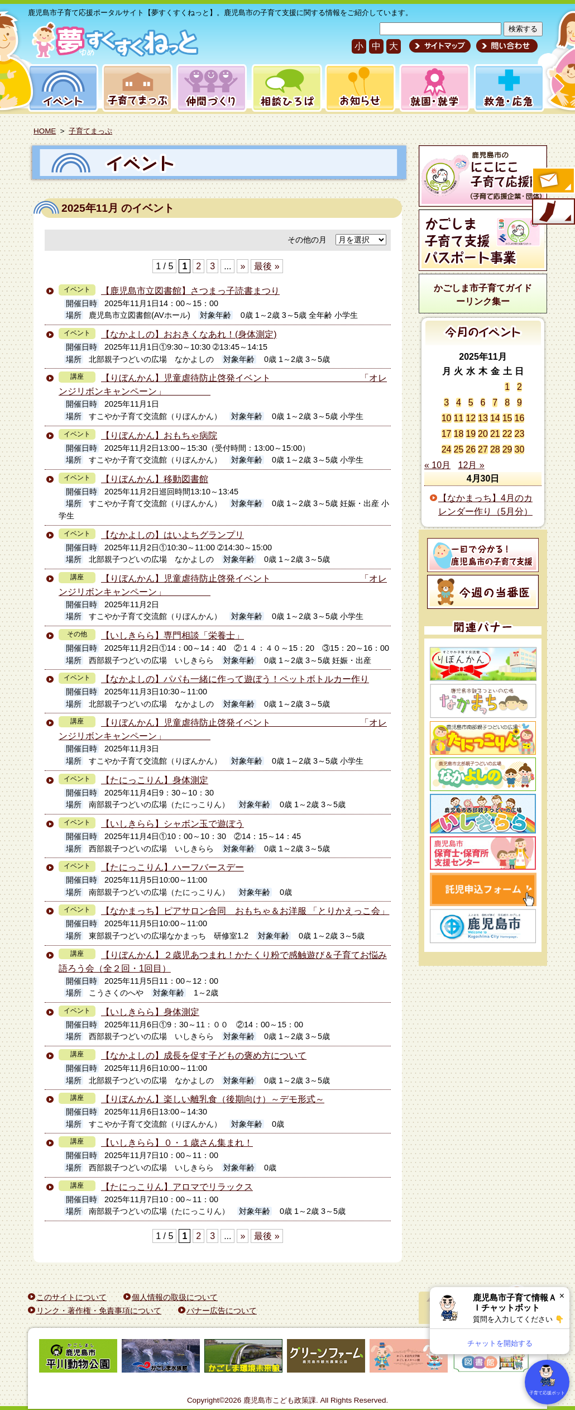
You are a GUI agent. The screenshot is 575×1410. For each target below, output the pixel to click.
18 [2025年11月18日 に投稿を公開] (459, 434)
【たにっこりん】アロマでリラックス (177, 1187)
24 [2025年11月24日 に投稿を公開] (447, 449)
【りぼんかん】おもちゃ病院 (159, 435)
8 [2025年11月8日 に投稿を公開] (507, 402)
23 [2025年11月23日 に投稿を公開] (519, 434)
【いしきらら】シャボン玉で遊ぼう (172, 823)
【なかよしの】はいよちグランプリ (172, 535)
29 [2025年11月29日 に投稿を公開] (507, 449)
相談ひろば (285, 88)
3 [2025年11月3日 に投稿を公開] (446, 402)
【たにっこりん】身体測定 (154, 780)
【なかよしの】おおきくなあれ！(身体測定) (189, 334)
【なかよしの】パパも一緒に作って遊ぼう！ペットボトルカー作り (235, 679)
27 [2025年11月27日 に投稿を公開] (483, 449)
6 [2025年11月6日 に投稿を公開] (483, 402)
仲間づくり (211, 88)
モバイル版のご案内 (552, 212)
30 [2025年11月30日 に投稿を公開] (519, 449)
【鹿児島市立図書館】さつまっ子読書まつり (190, 291)
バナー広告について (221, 1310)
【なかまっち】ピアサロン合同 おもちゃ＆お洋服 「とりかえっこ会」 (245, 911)
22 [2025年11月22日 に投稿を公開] (507, 434)
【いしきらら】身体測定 (150, 1012)
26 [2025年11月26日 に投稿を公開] (471, 449)
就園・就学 (430, 88)
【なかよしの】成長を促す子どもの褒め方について (203, 1055)
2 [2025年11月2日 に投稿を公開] (519, 387)
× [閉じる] (561, 1296)
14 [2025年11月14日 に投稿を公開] (495, 418)
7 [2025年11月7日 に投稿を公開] (494, 402)
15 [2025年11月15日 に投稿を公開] (507, 418)
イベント (61, 88)
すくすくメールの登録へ (552, 182)
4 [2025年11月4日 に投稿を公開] (458, 402)
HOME (44, 131)
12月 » (471, 465)
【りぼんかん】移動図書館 (154, 479)
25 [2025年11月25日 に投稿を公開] (459, 449)
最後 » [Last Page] (266, 266)
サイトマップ (439, 46)
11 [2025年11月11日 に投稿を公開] (459, 418)
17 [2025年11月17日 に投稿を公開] (447, 434)
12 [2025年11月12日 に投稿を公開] (471, 418)
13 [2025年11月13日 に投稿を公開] (483, 418)
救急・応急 (508, 88)
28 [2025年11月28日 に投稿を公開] (495, 449)
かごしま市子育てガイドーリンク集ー (483, 294)
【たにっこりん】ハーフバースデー (172, 867)
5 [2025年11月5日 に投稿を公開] (470, 402)
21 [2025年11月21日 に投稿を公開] (495, 434)
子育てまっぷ (135, 88)
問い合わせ (505, 46)
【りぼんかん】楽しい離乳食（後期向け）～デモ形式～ (212, 1099)
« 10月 (437, 465)
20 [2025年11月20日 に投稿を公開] (483, 434)
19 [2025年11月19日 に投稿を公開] (471, 434)
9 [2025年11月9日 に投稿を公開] (519, 402)
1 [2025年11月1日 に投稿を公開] (507, 387)
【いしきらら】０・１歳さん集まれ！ (177, 1142)
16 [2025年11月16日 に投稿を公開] (519, 418)
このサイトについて (71, 1297)
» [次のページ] (242, 266)
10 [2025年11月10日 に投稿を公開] (447, 418)
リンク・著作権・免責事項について (98, 1310)
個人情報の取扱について (175, 1297)
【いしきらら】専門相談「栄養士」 (172, 635)
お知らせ (358, 88)
